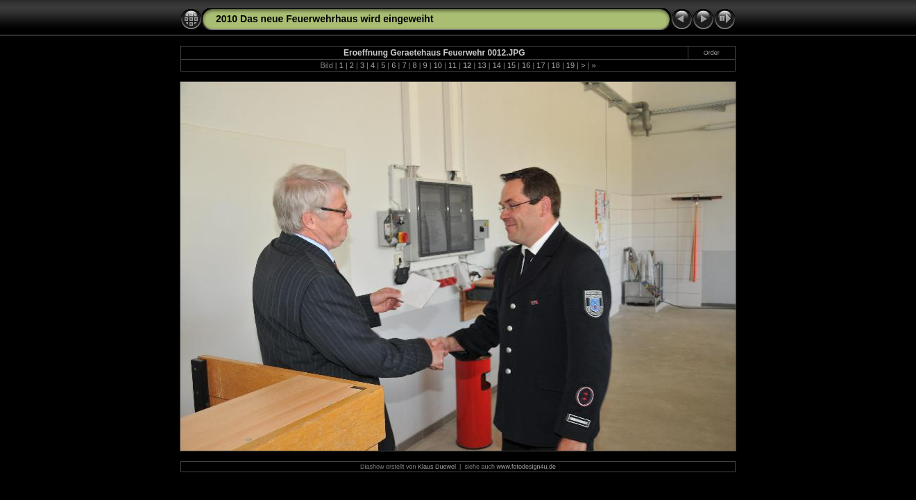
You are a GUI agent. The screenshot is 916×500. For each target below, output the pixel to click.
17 (540, 65)
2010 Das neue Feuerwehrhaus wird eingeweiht (325, 18)
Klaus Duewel (437, 466)
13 (481, 65)
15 (511, 65)
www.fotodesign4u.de (526, 466)
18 (556, 65)
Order (712, 52)
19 (570, 65)
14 (497, 65)
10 (438, 65)
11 (452, 65)
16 (526, 65)
